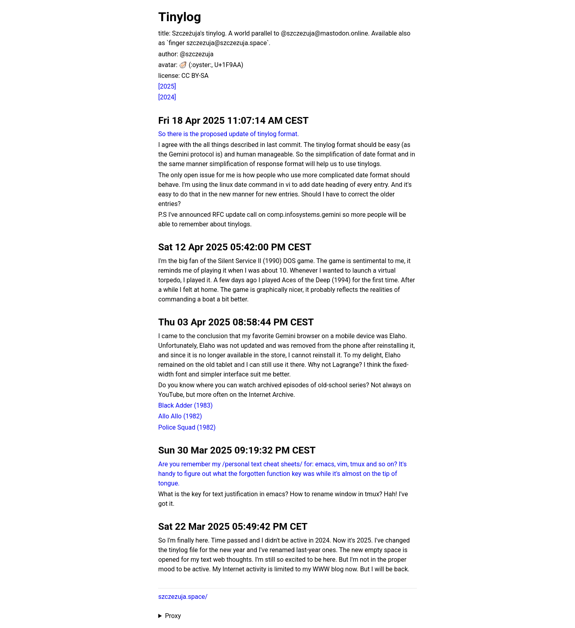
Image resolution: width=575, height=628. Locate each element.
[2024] (167, 97)
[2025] (167, 86)
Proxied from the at (287, 616)
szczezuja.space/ (183, 596)
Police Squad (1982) (187, 427)
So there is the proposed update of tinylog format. (228, 134)
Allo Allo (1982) (180, 416)
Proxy (173, 616)
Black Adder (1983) (185, 405)
